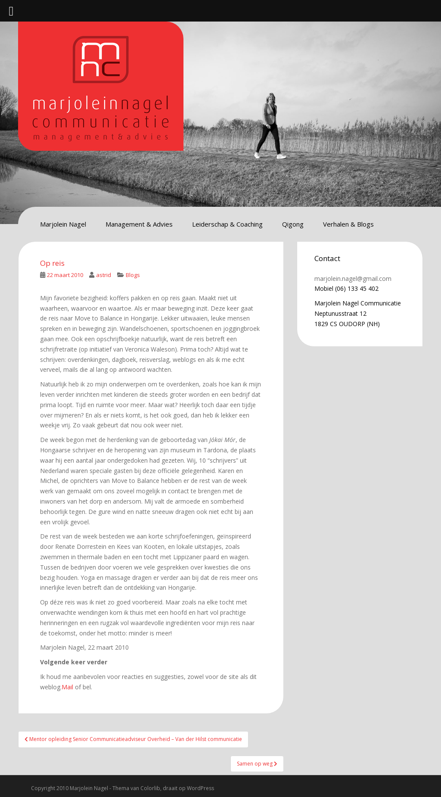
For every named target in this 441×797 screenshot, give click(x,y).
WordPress (200, 788)
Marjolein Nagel (63, 224)
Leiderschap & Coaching (227, 224)
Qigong (293, 224)
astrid (103, 275)
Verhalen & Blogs (348, 224)
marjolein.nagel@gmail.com (352, 278)
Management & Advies (139, 224)
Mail (67, 687)
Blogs (133, 275)
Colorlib (150, 788)
